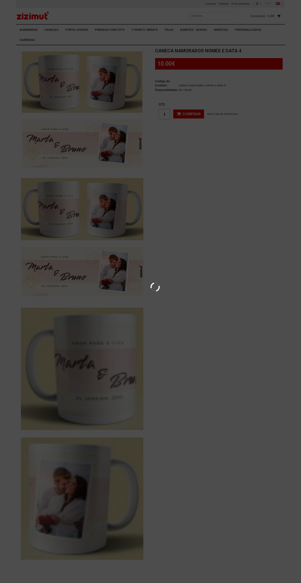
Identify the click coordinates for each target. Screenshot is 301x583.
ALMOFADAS (28, 29)
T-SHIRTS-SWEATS (144, 29)
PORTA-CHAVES (76, 29)
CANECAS (51, 29)
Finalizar (224, 3)
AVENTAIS (221, 29)
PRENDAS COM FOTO (110, 29)
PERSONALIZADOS (248, 29)
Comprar (189, 114)
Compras (211, 3)
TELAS (169, 29)
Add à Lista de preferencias (222, 114)
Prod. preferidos (241, 3)
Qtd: (162, 104)
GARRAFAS (27, 40)
